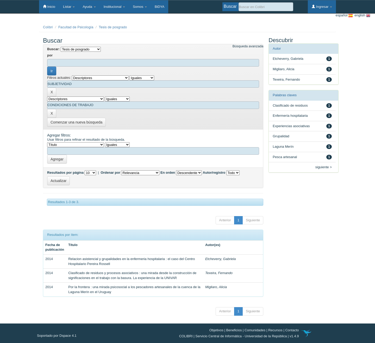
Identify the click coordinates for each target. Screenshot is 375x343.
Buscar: (53, 49)
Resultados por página (65, 172)
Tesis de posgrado (113, 27)
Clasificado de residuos (290, 105)
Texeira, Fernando (219, 273)
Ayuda (89, 7)
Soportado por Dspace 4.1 (57, 336)
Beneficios (234, 330)
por (50, 55)
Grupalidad (281, 136)
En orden (167, 172)
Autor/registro (214, 172)
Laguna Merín (283, 146)
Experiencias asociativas (291, 126)
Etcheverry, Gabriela (220, 259)
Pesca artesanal (285, 157)
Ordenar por (110, 172)
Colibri (48, 27)
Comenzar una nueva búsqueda (76, 122)
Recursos (275, 330)
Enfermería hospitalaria (290, 116)
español (344, 15)
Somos (140, 7)
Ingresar (322, 6)
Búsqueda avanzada (248, 46)
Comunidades (255, 330)
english (361, 15)
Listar (69, 7)
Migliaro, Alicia (216, 287)
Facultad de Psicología (75, 27)
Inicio (49, 6)
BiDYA (159, 7)
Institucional (114, 7)
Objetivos (216, 330)
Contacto (292, 330)
